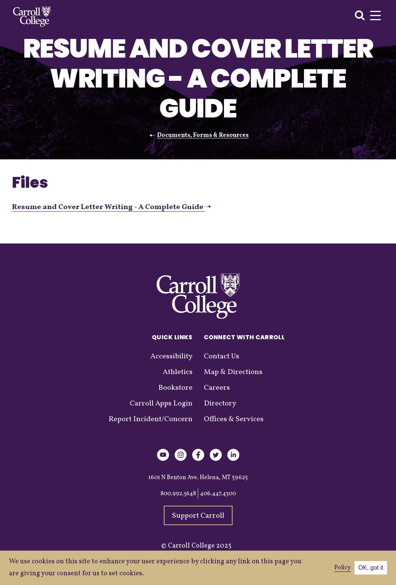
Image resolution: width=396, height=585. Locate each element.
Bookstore (175, 388)
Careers (217, 388)
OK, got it (370, 567)
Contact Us (221, 356)
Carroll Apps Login (161, 403)
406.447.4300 (218, 494)
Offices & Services (234, 419)
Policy (342, 568)
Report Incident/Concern (150, 419)
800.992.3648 (178, 494)
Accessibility (171, 356)
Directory (220, 403)
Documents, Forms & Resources (203, 135)
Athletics (178, 372)
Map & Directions (233, 372)
